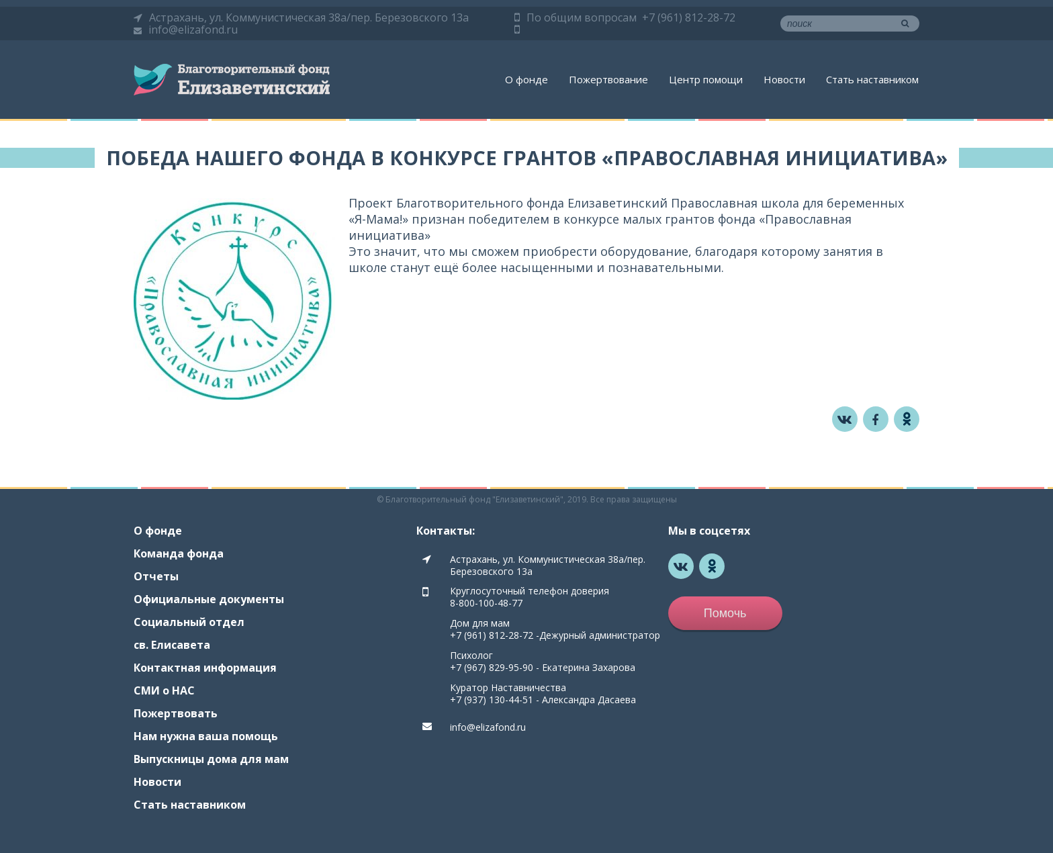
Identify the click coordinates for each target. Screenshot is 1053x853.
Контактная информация (205, 667)
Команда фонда (179, 553)
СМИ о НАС (164, 690)
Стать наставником (872, 79)
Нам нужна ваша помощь (206, 736)
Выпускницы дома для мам (211, 759)
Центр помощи (706, 79)
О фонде (526, 79)
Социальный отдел (189, 622)
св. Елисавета (172, 644)
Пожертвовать (176, 713)
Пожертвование (608, 79)
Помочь (725, 613)
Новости (784, 79)
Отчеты (156, 576)
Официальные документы (209, 599)
